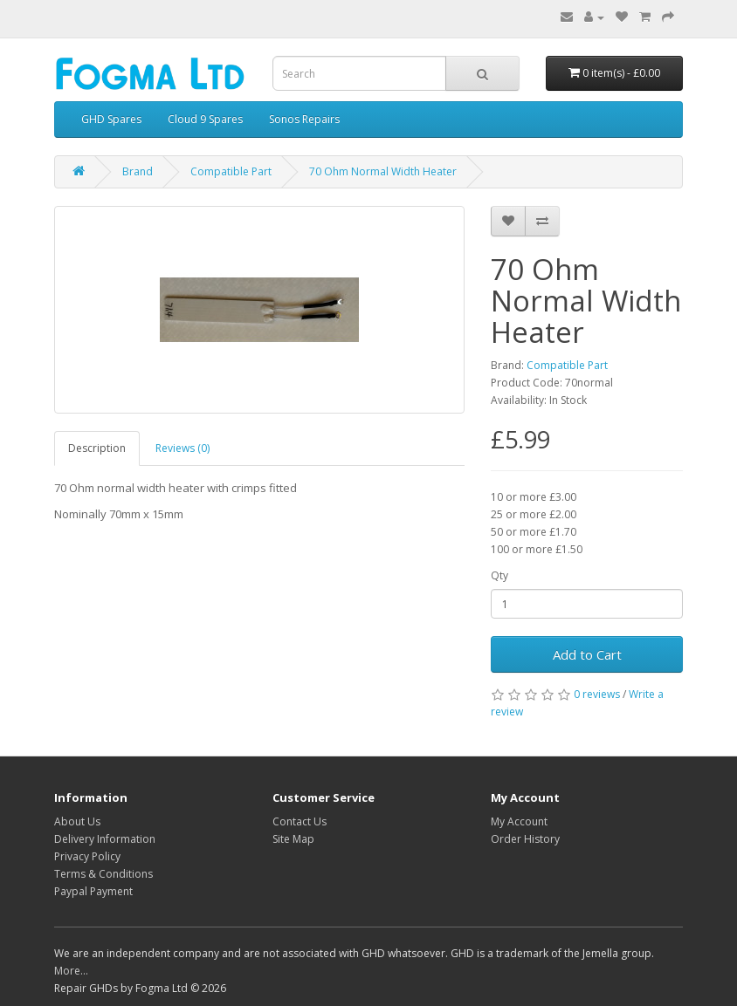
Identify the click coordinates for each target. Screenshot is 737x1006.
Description (97, 448)
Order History (525, 838)
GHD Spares (111, 119)
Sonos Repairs (304, 119)
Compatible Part (231, 171)
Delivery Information (104, 838)
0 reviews (597, 694)
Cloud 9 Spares (205, 119)
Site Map (293, 838)
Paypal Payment (93, 891)
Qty (499, 575)
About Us (77, 821)
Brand (137, 171)
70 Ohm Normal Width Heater (383, 171)
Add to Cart (587, 654)
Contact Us (299, 821)
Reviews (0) (182, 448)
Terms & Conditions (103, 873)
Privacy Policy (87, 856)
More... (71, 970)
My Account (519, 821)
